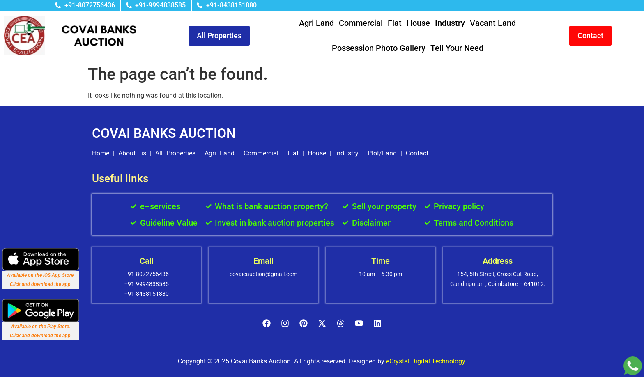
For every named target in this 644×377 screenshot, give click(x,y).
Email (263, 261)
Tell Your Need (456, 48)
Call (147, 261)
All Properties (175, 153)
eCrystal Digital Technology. (426, 361)
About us (132, 153)
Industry (450, 23)
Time (380, 261)
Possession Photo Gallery (379, 48)
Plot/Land (382, 153)
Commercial (361, 23)
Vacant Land (493, 23)
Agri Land (316, 23)
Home (100, 153)
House (418, 23)
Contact (417, 153)
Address (498, 261)
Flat (395, 23)
